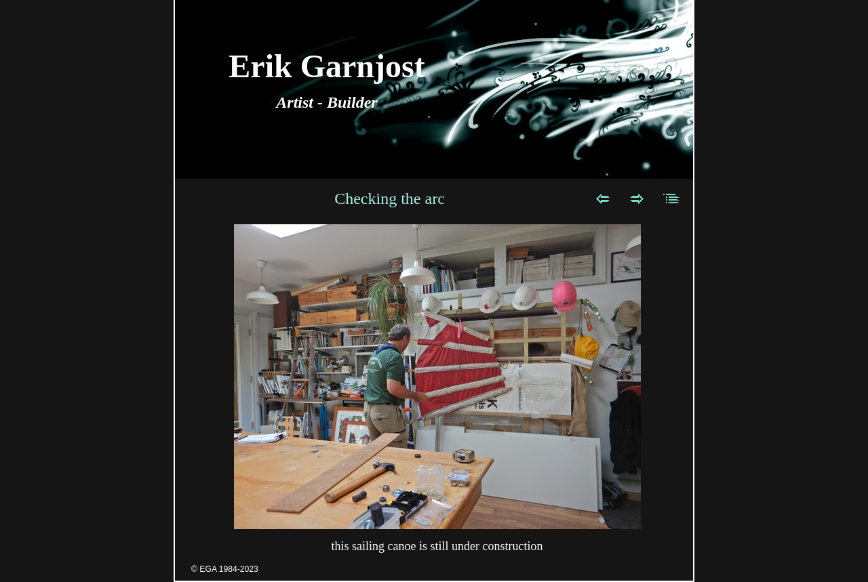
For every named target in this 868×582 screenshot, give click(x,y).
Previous (602, 198)
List (671, 198)
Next (637, 198)
